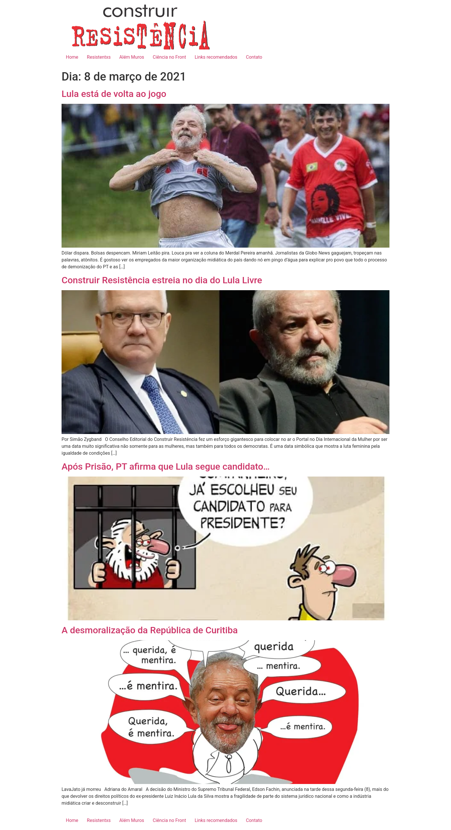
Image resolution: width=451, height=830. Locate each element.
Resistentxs (99, 57)
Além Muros (131, 57)
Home (72, 57)
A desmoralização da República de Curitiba (150, 630)
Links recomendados (216, 57)
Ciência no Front (169, 57)
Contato (254, 57)
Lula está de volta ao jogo (114, 93)
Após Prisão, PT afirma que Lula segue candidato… (166, 466)
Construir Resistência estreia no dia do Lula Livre (162, 280)
